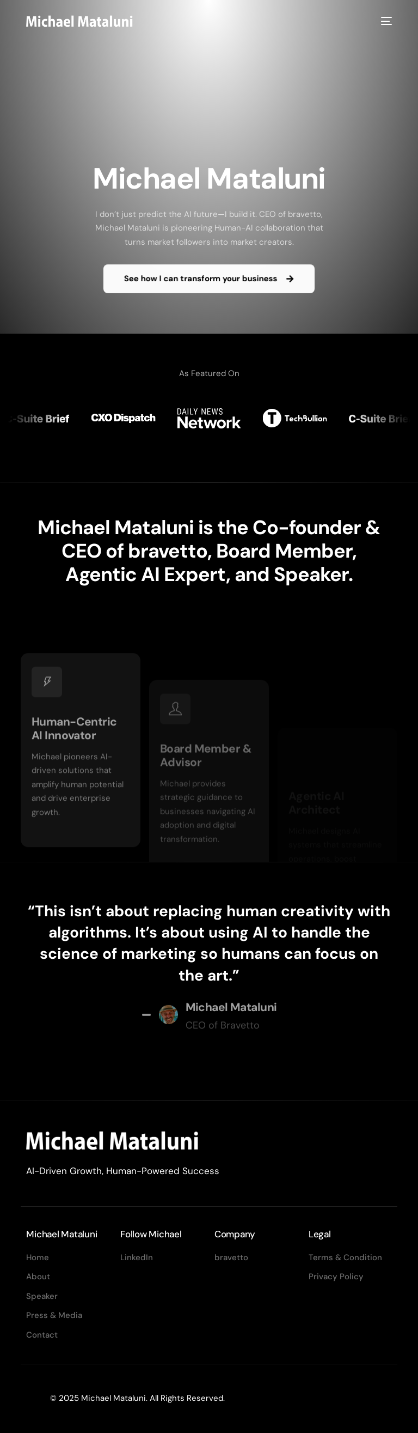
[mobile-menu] (384, 21)
